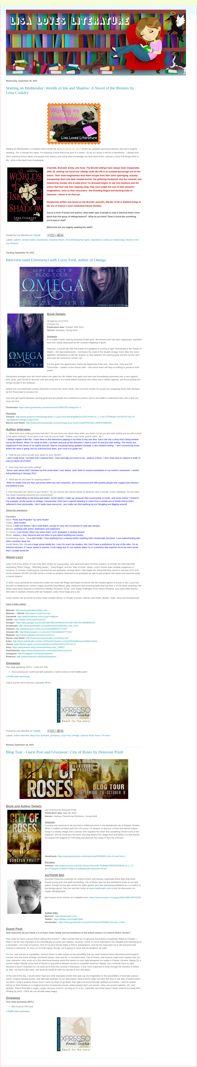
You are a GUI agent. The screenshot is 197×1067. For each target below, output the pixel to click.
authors (17, 240)
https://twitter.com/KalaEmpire (68, 919)
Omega (75, 735)
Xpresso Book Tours (90, 735)
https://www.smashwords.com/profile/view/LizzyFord (46, 650)
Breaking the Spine (71, 149)
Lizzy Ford (65, 735)
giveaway (54, 735)
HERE (47, 682)
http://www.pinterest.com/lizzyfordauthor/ (36, 656)
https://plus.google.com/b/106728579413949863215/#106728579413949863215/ (55, 622)
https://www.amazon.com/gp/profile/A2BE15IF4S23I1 (115, 897)
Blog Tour (35, 735)
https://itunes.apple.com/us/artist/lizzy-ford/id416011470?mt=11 (45, 644)
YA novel (105, 735)
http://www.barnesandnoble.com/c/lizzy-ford (47, 638)
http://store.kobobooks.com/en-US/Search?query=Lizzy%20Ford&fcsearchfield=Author (55, 641)
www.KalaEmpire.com (100, 888)
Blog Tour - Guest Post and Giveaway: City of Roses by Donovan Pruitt (64, 752)
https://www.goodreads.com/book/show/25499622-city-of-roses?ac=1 (91, 856)
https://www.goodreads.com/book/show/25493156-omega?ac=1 (50, 407)
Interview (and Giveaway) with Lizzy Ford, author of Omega (56, 260)
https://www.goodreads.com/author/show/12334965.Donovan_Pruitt (91, 922)
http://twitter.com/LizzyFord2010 (30, 619)
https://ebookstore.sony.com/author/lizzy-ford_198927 (39, 647)
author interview (21, 735)
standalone (96, 240)
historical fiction (56, 240)
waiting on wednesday (114, 240)
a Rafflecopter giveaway (18, 676)
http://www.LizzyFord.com (37, 613)
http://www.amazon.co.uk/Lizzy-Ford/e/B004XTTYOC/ (46, 632)
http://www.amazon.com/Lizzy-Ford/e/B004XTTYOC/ (41, 628)
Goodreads (42, 240)
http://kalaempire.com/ (66, 916)
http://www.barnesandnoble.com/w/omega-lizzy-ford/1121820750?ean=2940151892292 (69, 423)
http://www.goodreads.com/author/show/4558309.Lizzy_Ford (48, 625)
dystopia (45, 735)
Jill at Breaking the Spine (78, 240)
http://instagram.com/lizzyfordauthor (35, 653)
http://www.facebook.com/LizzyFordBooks (37, 616)
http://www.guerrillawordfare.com (32, 610)
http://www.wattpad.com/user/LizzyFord (35, 635)
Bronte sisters (29, 240)
